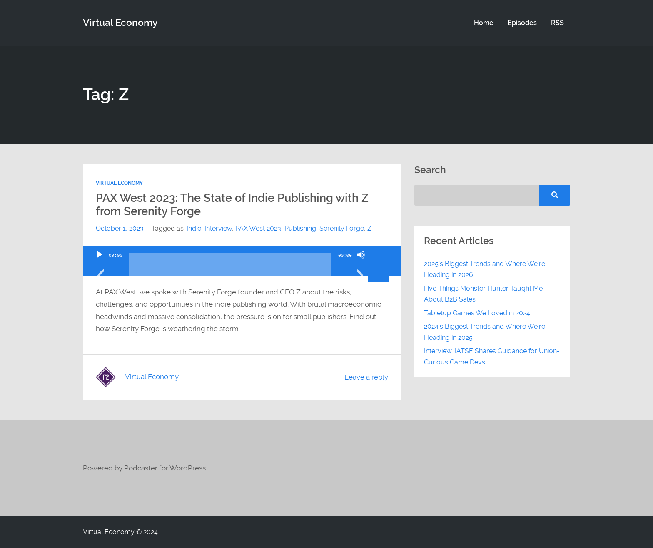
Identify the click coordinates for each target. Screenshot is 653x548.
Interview (218, 228)
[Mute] (361, 265)
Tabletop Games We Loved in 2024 (477, 313)
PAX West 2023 (258, 228)
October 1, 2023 (120, 228)
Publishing (300, 228)
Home (483, 23)
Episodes (522, 23)
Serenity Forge (341, 228)
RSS (557, 23)
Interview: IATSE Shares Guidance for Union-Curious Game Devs (492, 356)
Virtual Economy (119, 183)
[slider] (230, 267)
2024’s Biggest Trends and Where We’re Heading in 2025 (484, 331)
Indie (194, 228)
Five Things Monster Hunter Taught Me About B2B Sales (483, 293)
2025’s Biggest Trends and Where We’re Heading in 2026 (484, 269)
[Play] (99, 265)
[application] (242, 261)
